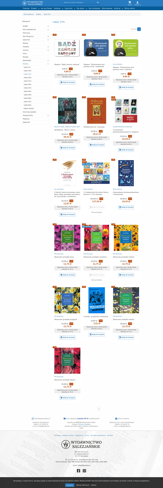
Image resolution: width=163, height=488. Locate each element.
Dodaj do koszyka (67, 82)
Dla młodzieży (94, 8)
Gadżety (57, 8)
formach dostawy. (85, 424)
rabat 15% (27, 74)
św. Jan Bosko (46, 8)
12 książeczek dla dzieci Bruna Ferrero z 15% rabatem (96, 193)
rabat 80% (27, 105)
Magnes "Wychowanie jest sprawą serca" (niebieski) (94, 65)
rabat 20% (27, 77)
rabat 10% (27, 71)
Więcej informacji (83, 485)
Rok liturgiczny (28, 36)
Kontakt (110, 435)
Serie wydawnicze (29, 29)
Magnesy (26, 119)
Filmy (25, 53)
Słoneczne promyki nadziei (123, 319)
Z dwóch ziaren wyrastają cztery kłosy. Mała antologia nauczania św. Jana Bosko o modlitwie (67, 194)
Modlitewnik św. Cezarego (94, 126)
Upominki (68, 8)
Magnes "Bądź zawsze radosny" (67, 64)
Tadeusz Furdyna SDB (72, 127)
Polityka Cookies (68, 435)
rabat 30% (27, 84)
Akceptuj (70, 485)
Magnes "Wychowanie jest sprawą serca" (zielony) (123, 68)
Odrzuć (93, 485)
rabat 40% (27, 91)
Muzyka (25, 57)
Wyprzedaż (27, 60)
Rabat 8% (26, 122)
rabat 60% (27, 98)
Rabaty (25, 64)
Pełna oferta (130, 8)
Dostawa (57, 435)
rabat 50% (27, 95)
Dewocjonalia (28, 115)
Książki (34, 8)
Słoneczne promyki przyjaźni (65, 319)
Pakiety (25, 43)
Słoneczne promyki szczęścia (95, 257)
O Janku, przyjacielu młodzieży (96, 316)
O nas (87, 435)
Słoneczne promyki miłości (64, 379)
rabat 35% (27, 88)
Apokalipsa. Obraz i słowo (64, 129)
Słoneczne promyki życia (64, 257)
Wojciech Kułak (59, 127)
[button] (48, 26)
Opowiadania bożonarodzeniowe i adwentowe (126, 193)
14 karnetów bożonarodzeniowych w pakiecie (126, 130)
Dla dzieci (81, 8)
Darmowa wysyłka (29, 112)
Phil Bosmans (58, 254)
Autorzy (117, 8)
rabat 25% (27, 81)
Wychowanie (107, 8)
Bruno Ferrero (88, 189)
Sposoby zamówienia (98, 435)
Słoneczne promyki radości (123, 257)
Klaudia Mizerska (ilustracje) (122, 127)
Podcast (26, 8)
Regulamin (79, 435)
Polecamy (26, 33)
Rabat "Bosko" (29, 108)
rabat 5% (27, 67)
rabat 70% (27, 101)
